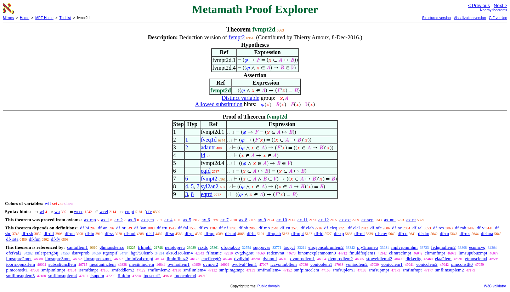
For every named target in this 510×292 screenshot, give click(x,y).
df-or (120, 227)
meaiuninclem (103, 264)
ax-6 (206, 219)
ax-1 (105, 219)
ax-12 (323, 219)
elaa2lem (443, 258)
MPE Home (44, 18)
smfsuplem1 (344, 270)
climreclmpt (400, 253)
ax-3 (132, 219)
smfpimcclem (306, 270)
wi (42, 211)
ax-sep (367, 219)
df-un (70, 233)
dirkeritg (413, 258)
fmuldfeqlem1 (362, 253)
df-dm (423, 233)
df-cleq (330, 227)
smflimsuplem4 (62, 275)
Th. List (65, 18)
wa (57, 211)
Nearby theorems (493, 10)
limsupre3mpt (57, 258)
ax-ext (345, 219)
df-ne (397, 227)
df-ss (109, 233)
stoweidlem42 (379, 258)
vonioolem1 (321, 264)
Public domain (268, 286)
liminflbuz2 (177, 258)
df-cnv (381, 233)
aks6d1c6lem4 (179, 253)
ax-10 (282, 219)
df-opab (274, 233)
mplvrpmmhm (404, 247)
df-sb (243, 227)
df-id (318, 233)
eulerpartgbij (46, 253)
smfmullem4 (269, 270)
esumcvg (477, 247)
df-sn (169, 233)
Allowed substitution (219, 104)
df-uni (230, 233)
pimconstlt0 (461, 264)
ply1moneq (367, 247)
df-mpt (297, 233)
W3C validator (495, 286)
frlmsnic (213, 253)
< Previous (479, 5)
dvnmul (270, 258)
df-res (465, 233)
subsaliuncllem (62, 264)
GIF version (498, 18)
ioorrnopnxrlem (20, 264)
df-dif (49, 233)
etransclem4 (476, 258)
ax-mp (90, 219)
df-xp (339, 233)
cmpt (129, 211)
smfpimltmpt (53, 270)
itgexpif (110, 253)
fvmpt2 (236, 37)
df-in (89, 233)
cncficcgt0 (211, 258)
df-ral (417, 227)
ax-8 (243, 219)
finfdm (124, 275)
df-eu (285, 227)
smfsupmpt (379, 270)
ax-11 (303, 219)
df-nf (223, 227)
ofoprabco (230, 247)
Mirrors (8, 18)
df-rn (444, 233)
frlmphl (145, 247)
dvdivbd (241, 258)
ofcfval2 (13, 253)
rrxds (203, 247)
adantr (208, 147)
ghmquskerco (112, 247)
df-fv (55, 239)
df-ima (487, 233)
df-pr (189, 233)
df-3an (140, 227)
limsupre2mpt (19, 258)
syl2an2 (210, 186)
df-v (480, 227)
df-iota (12, 239)
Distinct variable (240, 98)
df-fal (183, 227)
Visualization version (470, 18)
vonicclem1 (392, 264)
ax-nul (390, 219)
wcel (104, 211)
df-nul (130, 233)
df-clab (307, 227)
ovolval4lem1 (244, 264)
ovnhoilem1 (178, 264)
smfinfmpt (412, 270)
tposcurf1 (152, 275)
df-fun (35, 239)
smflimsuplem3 (20, 275)
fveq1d (208, 140)
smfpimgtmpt (231, 270)
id (203, 155)
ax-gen (147, 219)
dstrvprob (81, 253)
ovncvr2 (210, 264)
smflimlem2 (159, 270)
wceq (79, 211)
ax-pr (411, 219)
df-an (102, 227)
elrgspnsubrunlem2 (326, 247)
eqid (206, 171)
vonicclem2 (427, 264)
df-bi (84, 227)
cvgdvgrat (244, 253)
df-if (150, 233)
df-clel (354, 227)
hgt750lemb (142, 253)
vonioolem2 (357, 264)
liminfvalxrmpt (139, 258)
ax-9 (262, 219)
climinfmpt (435, 253)
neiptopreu (175, 247)
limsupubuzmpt (473, 253)
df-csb (27, 233)
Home (24, 18)
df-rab (460, 227)
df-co (402, 233)
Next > (500, 5)
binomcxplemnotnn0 (317, 253)
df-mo (264, 227)
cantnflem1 (77, 247)
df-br (251, 233)
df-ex (203, 227)
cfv (149, 211)
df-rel (360, 233)
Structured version (436, 18)
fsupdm (97, 275)
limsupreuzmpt (98, 258)
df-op (209, 233)
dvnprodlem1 (302, 258)
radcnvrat (275, 253)
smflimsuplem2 (449, 270)
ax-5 (187, 219)
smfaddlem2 (123, 270)
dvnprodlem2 (340, 258)
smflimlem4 (194, 270)
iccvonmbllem (283, 264)
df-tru (162, 227)
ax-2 (118, 219)
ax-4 (168, 219)
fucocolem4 (185, 275)
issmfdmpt (88, 270)
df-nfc (376, 227)
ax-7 (224, 219)
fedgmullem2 (443, 247)
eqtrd (206, 194)
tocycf (289, 247)
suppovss (261, 247)
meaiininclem (141, 264)
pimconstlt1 (17, 270)
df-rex (438, 227)
